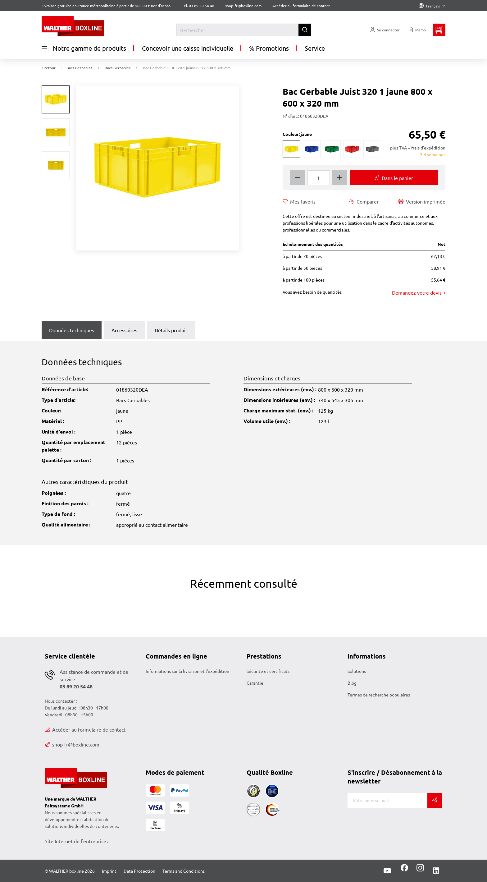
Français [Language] (432, 6)
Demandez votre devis (417, 292)
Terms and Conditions (183, 871)
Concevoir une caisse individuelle (187, 48)
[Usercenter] (384, 30)
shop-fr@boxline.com (72, 744)
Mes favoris (299, 201)
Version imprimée (421, 201)
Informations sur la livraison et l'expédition (187, 671)
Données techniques (71, 330)
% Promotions (269, 48)
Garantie (255, 683)
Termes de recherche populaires (379, 694)
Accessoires (124, 330)
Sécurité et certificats (268, 671)
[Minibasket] (439, 30)
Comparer (364, 201)
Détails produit (171, 330)
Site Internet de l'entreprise (75, 841)
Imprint (109, 871)
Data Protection (139, 871)
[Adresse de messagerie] (387, 800)
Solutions (357, 671)
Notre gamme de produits (84, 48)
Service (315, 48)
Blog (352, 683)
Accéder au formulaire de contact (301, 5)
